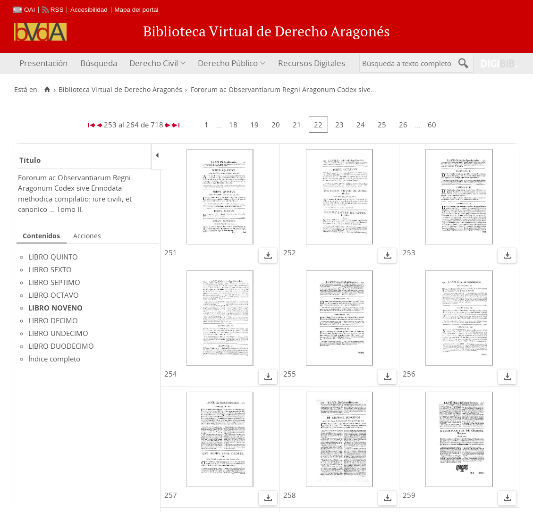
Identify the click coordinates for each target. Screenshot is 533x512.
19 (254, 124)
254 (170, 373)
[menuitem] (45, 63)
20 (275, 124)
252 (289, 252)
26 (403, 124)
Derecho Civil (153, 63)
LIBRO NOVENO (55, 307)
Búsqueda (98, 63)
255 (289, 373)
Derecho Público (228, 63)
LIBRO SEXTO (50, 269)
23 (339, 124)
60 (432, 124)
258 (289, 495)
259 (409, 495)
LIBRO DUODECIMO (61, 346)
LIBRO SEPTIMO (54, 282)
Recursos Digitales (311, 63)
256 (409, 373)
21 (297, 124)
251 (170, 252)
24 (360, 124)
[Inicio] (47, 89)
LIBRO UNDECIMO (58, 333)
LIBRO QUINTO (53, 256)
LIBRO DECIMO (53, 320)
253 (409, 252)
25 (382, 124)
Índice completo (54, 358)
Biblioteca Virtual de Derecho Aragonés (120, 89)
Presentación (43, 63)
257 (170, 495)
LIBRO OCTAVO (53, 295)
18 (233, 124)
